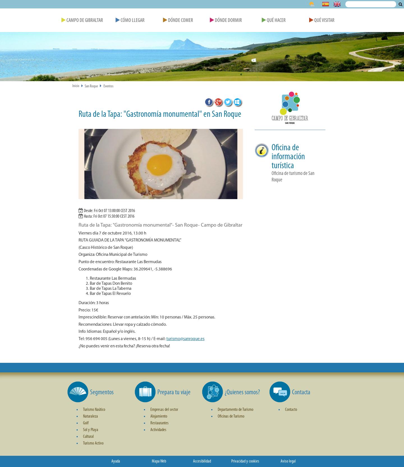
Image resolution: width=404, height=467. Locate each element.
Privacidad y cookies (245, 461)
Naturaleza (90, 416)
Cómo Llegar (130, 20)
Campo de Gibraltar (82, 20)
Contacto (291, 409)
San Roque (91, 86)
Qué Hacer (274, 20)
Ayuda (115, 461)
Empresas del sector (164, 409)
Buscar (400, 4)
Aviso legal (288, 461)
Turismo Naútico (94, 409)
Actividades (158, 430)
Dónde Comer (178, 20)
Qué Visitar (321, 20)
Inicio (75, 86)
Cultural (88, 436)
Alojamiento (158, 416)
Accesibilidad (202, 461)
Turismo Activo (93, 443)
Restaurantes (159, 423)
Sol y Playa (90, 430)
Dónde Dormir (226, 20)
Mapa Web (159, 461)
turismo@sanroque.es (185, 339)
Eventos (108, 86)
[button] (290, 109)
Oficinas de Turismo (231, 416)
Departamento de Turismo (235, 409)
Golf (86, 423)
